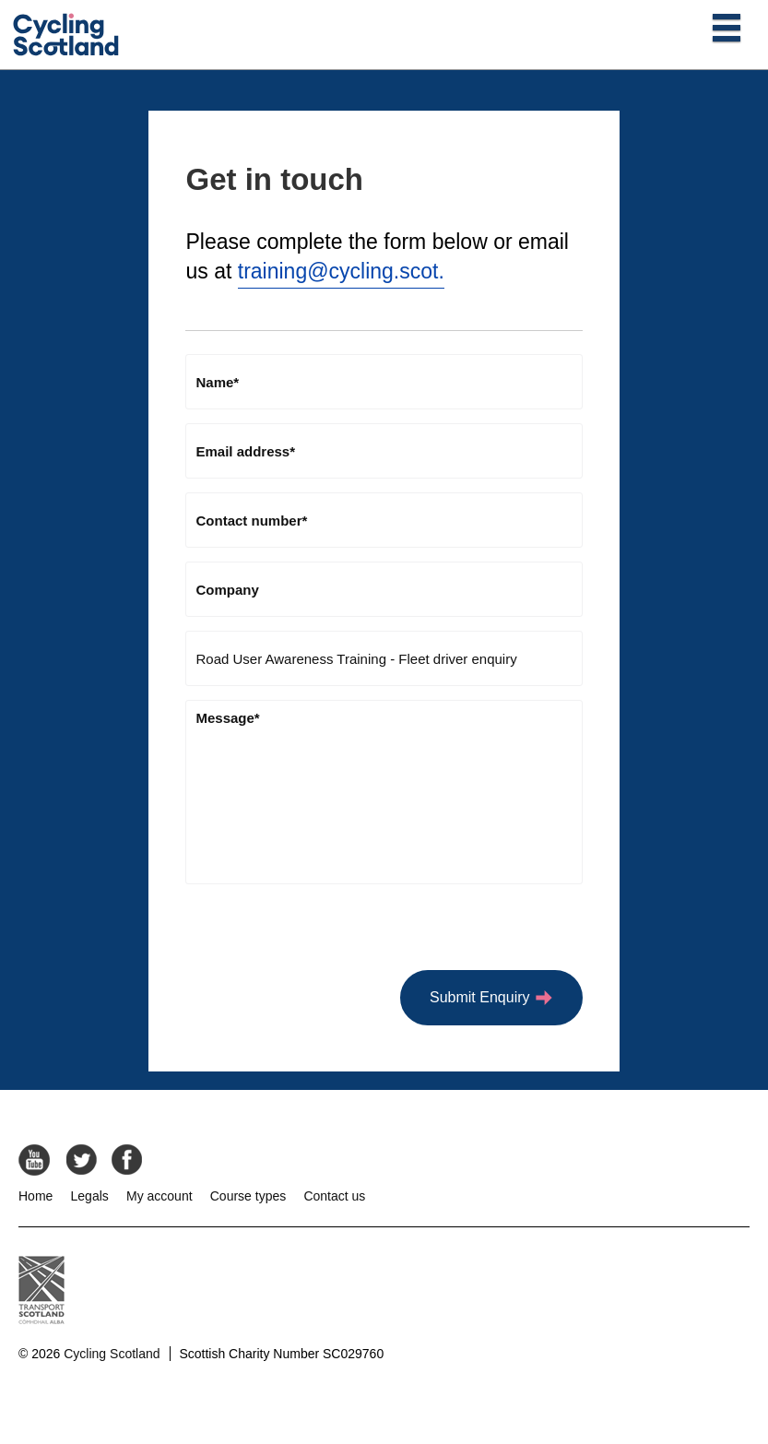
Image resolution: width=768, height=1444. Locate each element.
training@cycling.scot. (341, 271)
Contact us (334, 1196)
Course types (248, 1196)
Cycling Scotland (112, 1353)
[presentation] (325, 934)
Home (35, 1196)
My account (159, 1196)
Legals (90, 1196)
